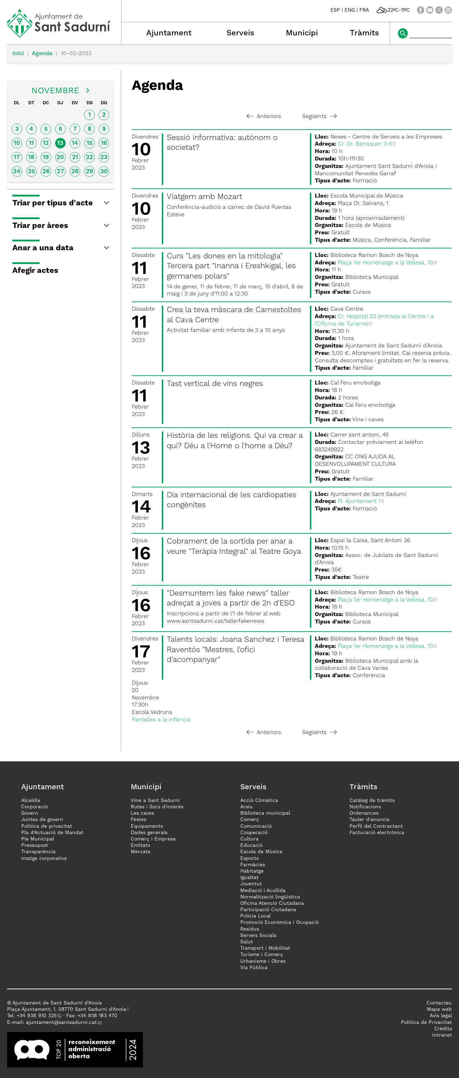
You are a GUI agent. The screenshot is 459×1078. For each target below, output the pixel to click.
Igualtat (249, 877)
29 (89, 172)
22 (89, 157)
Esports (249, 858)
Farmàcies (252, 864)
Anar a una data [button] (61, 248)
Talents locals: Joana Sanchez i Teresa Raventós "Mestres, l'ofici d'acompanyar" (235, 650)
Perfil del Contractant (376, 826)
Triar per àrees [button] (61, 226)
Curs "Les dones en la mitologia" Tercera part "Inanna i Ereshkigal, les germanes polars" (231, 266)
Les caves (142, 813)
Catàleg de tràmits (372, 800)
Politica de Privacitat (426, 1022)
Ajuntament (169, 33)
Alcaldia (30, 800)
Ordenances (363, 813)
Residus (249, 929)
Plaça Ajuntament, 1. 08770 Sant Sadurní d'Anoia (66, 1009)
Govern (29, 813)
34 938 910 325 (38, 1015)
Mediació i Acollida (263, 890)
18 (31, 157)
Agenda (42, 54)
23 (103, 157)
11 (31, 143)
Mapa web (439, 1009)
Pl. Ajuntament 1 (359, 501)
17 (17, 157)
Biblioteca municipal (265, 813)
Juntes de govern (42, 819)
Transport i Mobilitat (265, 948)
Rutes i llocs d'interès (157, 806)
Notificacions (365, 806)
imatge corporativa (44, 858)
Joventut (251, 883)
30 (104, 172)
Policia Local (255, 916)
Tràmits (364, 33)
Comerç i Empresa (153, 839)
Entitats (140, 845)
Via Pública (253, 967)
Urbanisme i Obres (263, 961)
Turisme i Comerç (261, 954)
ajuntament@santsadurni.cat (61, 1022)
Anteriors (264, 116)
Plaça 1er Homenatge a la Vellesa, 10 (385, 263)
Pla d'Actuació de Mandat (52, 832)
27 (60, 172)
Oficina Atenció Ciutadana (272, 903)
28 (75, 172)
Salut (246, 941)
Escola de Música (261, 851)
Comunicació (256, 826)
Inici (18, 54)
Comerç (249, 819)
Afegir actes (35, 271)
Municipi (302, 33)
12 (46, 143)
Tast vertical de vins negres (215, 384)
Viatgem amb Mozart (204, 197)
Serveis (240, 33)
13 (60, 143)
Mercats (140, 851)
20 (60, 157)
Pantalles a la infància (161, 720)
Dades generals (149, 832)
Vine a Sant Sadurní (155, 800)
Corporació (34, 806)
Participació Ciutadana (268, 909)
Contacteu (439, 1003)
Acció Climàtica (259, 800)
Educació (251, 845)
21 (75, 157)
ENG (350, 10)
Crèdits (443, 1028)
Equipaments (147, 826)
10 (17, 143)
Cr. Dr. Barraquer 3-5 (365, 144)
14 (75, 143)
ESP (335, 10)
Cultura (249, 839)
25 (31, 172)
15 (90, 143)
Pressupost (34, 845)
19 (46, 157)
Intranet (442, 1035)
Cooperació (253, 832)
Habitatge (252, 871)
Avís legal (441, 1015)
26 (45, 172)
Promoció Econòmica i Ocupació (279, 922)
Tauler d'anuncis (369, 819)
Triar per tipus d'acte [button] (61, 203)
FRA (364, 10)
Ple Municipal (37, 839)
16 (104, 143)
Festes (138, 819)
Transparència (38, 851)
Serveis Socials (258, 935)
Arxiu (246, 806)
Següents (319, 116)
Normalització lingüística (270, 897)
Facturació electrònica (376, 832)
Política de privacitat (46, 826)
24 (16, 172)
